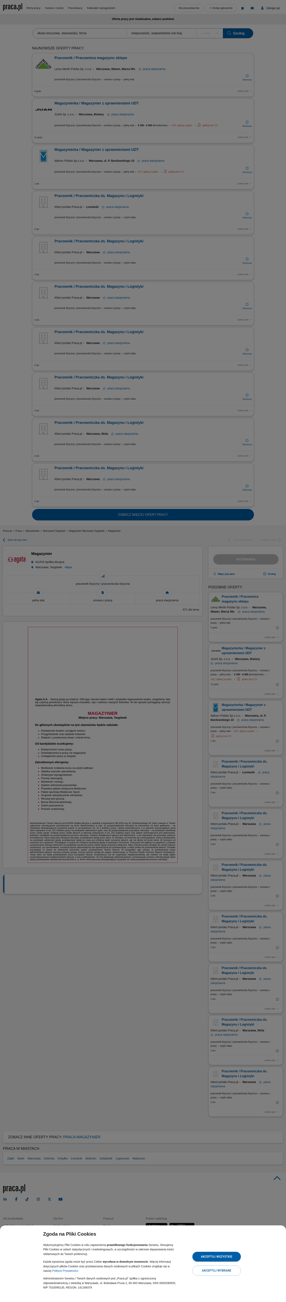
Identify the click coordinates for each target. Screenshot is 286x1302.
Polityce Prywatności (65, 1270)
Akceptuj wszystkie (216, 1256)
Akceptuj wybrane (216, 1270)
